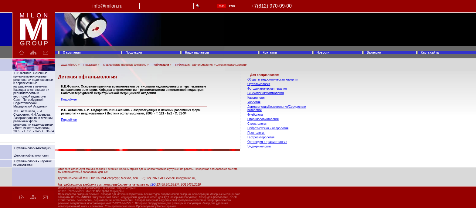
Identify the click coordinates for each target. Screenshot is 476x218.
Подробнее (69, 99)
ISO (152, 184)
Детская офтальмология (31, 155)
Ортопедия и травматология (267, 142)
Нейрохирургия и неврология (267, 128)
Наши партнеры (197, 52)
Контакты (270, 52)
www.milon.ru (69, 64)
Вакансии (374, 52)
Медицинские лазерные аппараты (124, 64)
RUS (221, 6)
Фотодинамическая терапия (267, 88)
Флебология (255, 114)
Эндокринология (259, 146)
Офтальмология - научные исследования (32, 163)
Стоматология (257, 123)
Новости (323, 52)
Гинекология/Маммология (265, 93)
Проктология (256, 132)
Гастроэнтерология (260, 137)
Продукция (133, 52)
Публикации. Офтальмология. (194, 64)
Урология (253, 102)
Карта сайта (430, 52)
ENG (232, 6)
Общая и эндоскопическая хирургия (272, 79)
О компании (72, 52)
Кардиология (256, 97)
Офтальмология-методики (32, 148)
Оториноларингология (263, 119)
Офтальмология (258, 84)
